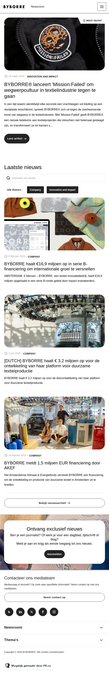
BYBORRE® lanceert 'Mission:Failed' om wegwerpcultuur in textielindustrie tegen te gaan (50, 90)
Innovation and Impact (42, 76)
